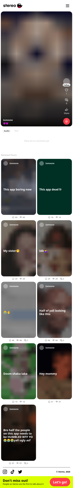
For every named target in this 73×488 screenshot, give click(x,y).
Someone (8, 120)
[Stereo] (13, 5)
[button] (60, 482)
